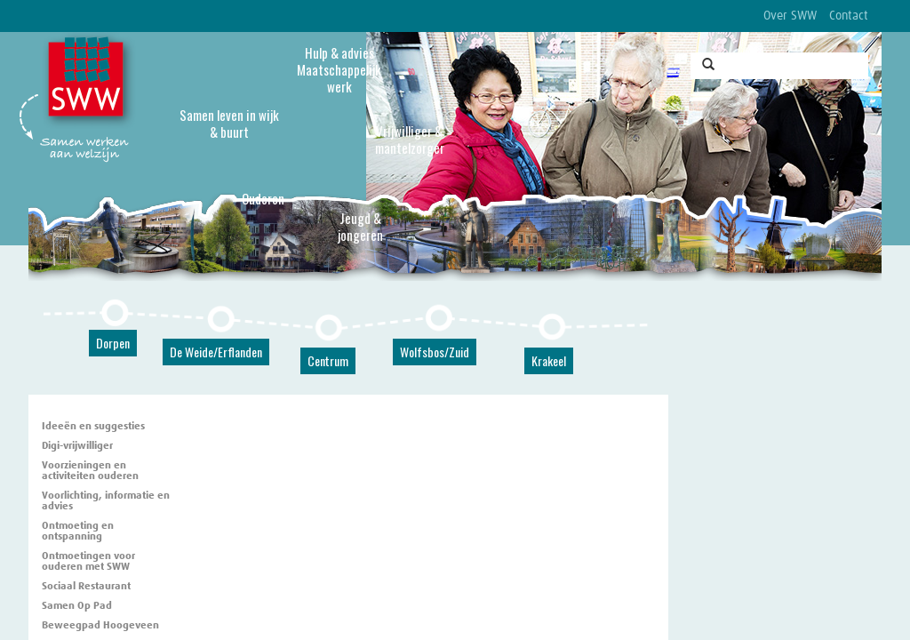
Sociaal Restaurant (86, 586)
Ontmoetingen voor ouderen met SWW (88, 561)
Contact (848, 16)
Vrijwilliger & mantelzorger (409, 139)
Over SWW (790, 16)
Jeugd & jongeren (360, 226)
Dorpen (113, 342)
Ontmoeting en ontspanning (78, 531)
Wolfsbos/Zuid (434, 351)
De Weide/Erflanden (216, 351)
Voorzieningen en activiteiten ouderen (90, 471)
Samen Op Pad (77, 606)
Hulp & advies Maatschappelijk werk (339, 69)
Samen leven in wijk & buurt (229, 123)
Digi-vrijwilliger (77, 446)
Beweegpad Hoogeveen (100, 625)
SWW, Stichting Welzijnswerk (89, 81)
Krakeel (548, 360)
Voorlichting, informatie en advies (106, 501)
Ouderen (263, 198)
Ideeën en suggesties (93, 426)
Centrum (327, 360)
